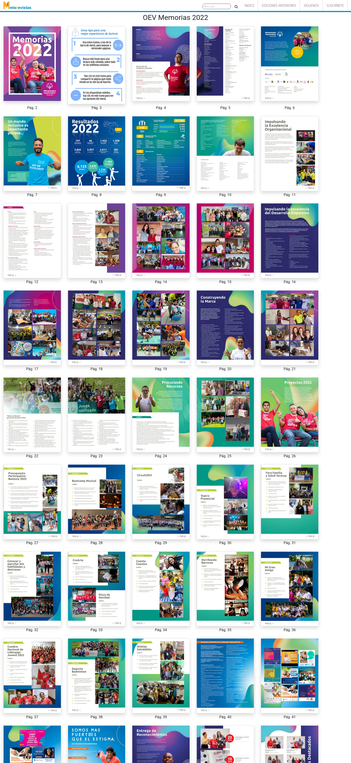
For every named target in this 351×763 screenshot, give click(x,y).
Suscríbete (335, 5)
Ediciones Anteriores (279, 5)
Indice (249, 5)
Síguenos (311, 5)
